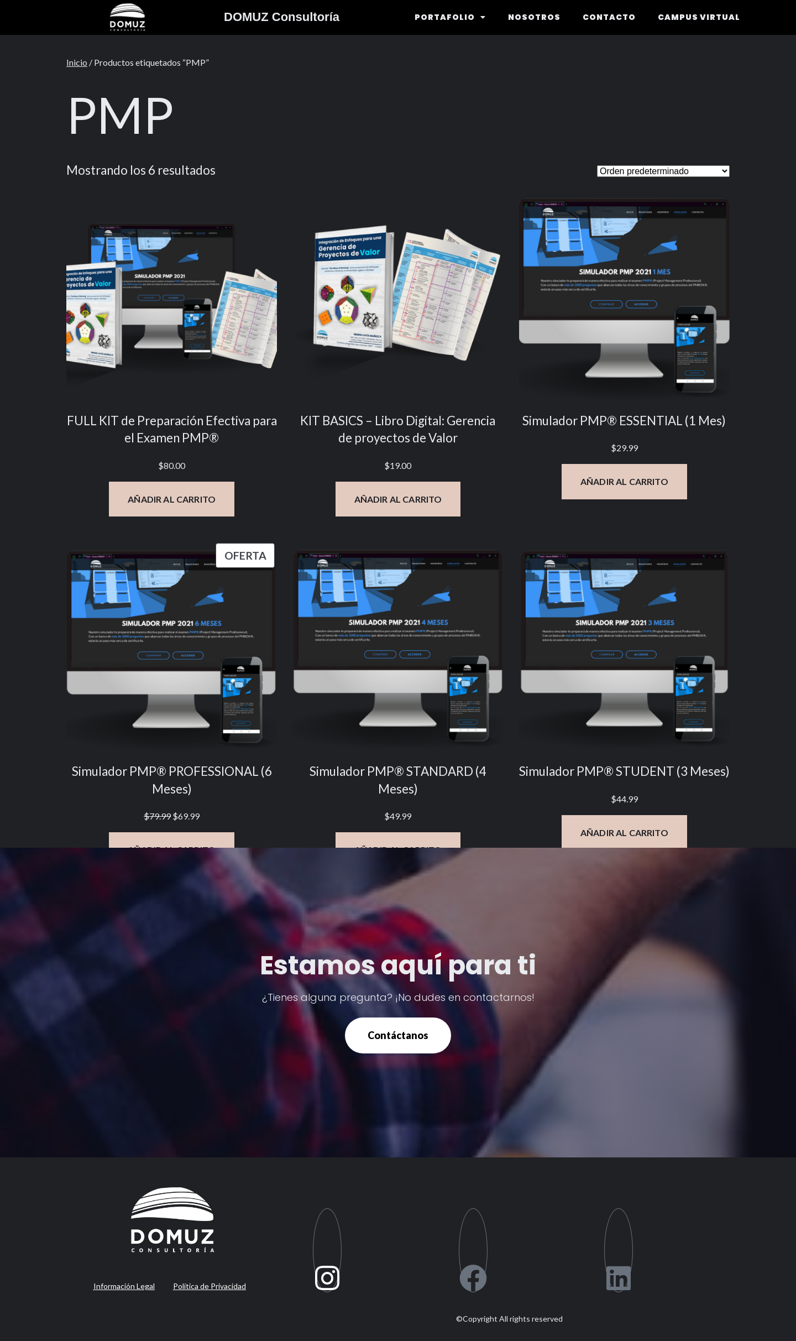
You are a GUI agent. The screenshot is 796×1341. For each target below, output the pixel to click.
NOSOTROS (534, 17)
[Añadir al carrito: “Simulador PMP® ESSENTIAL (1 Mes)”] (624, 481)
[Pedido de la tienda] (663, 171)
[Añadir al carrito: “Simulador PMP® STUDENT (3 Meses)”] (624, 832)
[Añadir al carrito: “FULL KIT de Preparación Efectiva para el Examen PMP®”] (171, 499)
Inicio (76, 62)
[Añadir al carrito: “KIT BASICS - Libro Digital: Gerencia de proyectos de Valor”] (398, 499)
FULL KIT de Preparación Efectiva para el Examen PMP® (172, 429)
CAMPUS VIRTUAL (699, 17)
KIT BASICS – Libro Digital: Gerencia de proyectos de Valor (397, 429)
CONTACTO (609, 17)
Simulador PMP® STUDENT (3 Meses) (624, 771)
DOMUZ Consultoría (281, 17)
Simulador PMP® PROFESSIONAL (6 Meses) (172, 780)
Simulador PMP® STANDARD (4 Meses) (398, 780)
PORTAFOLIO (450, 17)
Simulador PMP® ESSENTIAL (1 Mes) (624, 420)
